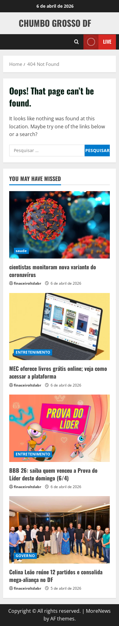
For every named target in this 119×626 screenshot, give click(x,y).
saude (21, 250)
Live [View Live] (97, 41)
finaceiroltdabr (27, 283)
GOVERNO (25, 555)
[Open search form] (76, 42)
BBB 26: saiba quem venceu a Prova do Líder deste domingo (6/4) (53, 474)
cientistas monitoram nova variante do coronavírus (52, 271)
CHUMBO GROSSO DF (55, 23)
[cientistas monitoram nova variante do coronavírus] (59, 225)
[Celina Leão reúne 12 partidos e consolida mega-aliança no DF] (59, 530)
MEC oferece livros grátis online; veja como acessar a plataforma (58, 372)
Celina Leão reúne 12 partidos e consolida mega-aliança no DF (55, 576)
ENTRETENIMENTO (33, 352)
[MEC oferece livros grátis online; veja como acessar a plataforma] (59, 326)
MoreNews (98, 611)
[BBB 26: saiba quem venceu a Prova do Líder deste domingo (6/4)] (59, 428)
